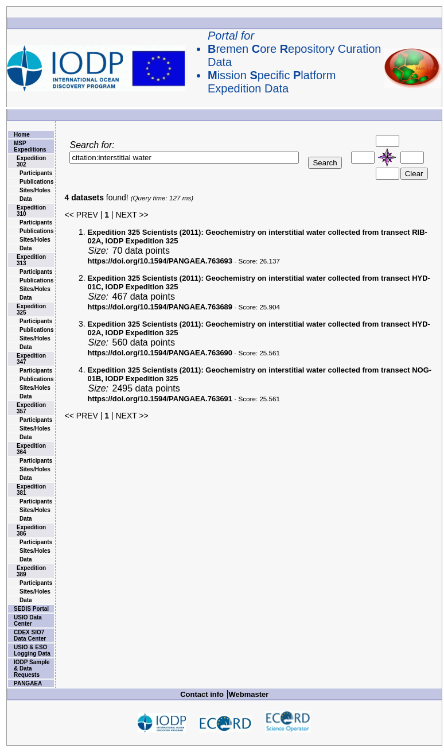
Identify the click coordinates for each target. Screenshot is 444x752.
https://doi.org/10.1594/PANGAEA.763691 (159, 398)
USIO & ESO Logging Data (32, 650)
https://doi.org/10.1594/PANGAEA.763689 (159, 307)
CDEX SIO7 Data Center (30, 635)
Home (22, 134)
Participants (36, 173)
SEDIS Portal (31, 609)
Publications (36, 182)
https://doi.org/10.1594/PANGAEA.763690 (159, 352)
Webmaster (249, 694)
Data (26, 199)
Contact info (202, 694)
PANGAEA (28, 683)
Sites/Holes (35, 190)
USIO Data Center (28, 620)
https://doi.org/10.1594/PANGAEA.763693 (159, 261)
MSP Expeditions (30, 146)
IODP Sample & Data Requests (32, 668)
